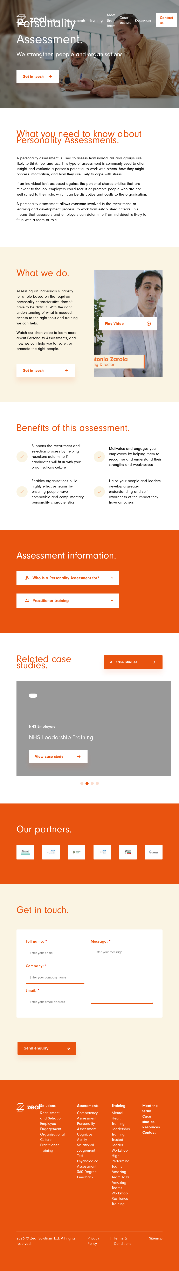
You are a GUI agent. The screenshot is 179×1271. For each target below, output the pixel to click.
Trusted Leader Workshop (120, 1145)
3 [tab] (92, 783)
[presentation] (49, 1030)
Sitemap (156, 1238)
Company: (36, 966)
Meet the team (111, 20)
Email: (32, 990)
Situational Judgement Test (86, 1150)
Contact (149, 1132)
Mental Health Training (118, 1118)
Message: (101, 941)
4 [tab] (97, 783)
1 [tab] (81, 783)
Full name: (36, 941)
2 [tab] (87, 783)
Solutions (53, 20)
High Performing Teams (121, 1161)
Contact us (166, 20)
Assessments (75, 20)
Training (96, 20)
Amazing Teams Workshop (120, 1187)
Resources (143, 20)
